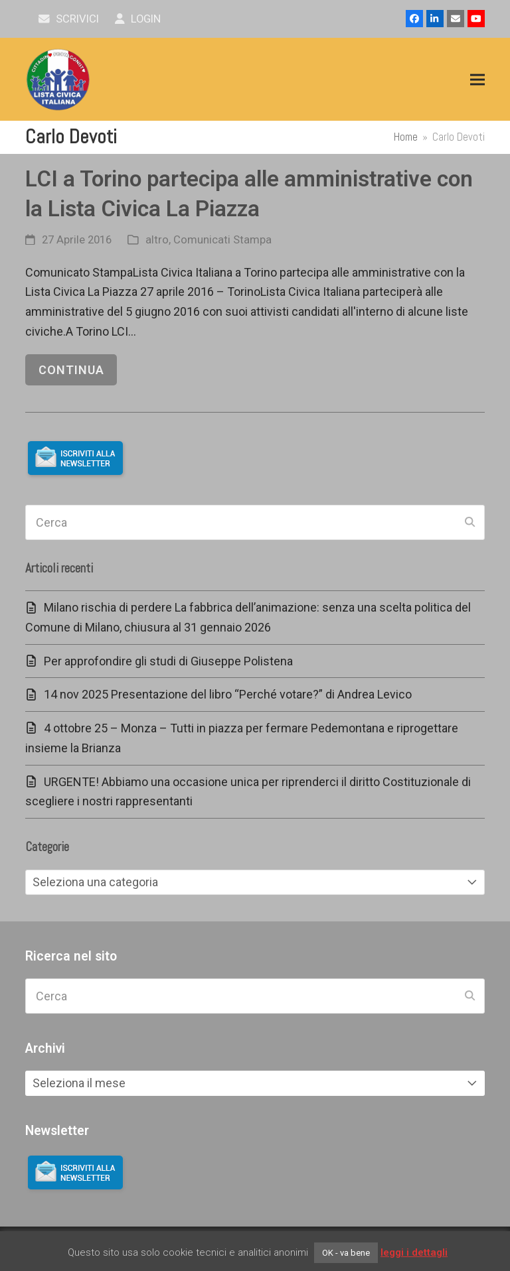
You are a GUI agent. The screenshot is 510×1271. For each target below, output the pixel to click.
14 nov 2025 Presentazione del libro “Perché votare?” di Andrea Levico (228, 694)
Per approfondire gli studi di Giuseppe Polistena (168, 661)
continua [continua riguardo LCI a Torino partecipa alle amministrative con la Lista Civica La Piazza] (71, 370)
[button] (477, 80)
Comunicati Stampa (222, 240)
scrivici (69, 19)
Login (138, 19)
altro (157, 240)
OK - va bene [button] (346, 1253)
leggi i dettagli (414, 1252)
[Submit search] (470, 522)
